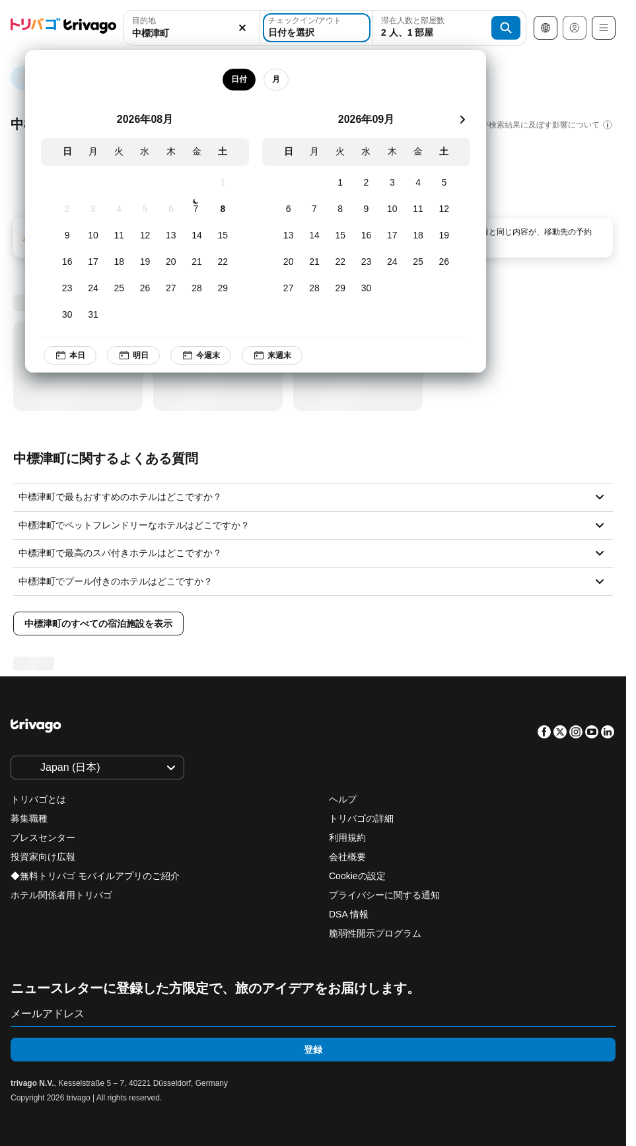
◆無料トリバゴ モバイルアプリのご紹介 (95, 876)
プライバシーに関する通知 (384, 895)
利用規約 (347, 837)
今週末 (201, 355)
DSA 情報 (349, 914)
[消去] (242, 28)
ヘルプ (343, 799)
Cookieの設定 (358, 876)
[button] (192, 28)
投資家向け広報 (43, 856)
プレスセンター (43, 837)
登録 (313, 1049)
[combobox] (192, 28)
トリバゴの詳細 (361, 818)
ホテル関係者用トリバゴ (61, 895)
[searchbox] (192, 33)
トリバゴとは (38, 799)
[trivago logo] (63, 28)
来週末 (272, 355)
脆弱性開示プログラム (375, 933)
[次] (462, 119)
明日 (133, 355)
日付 (239, 79)
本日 (70, 355)
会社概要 (347, 856)
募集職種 (29, 818)
